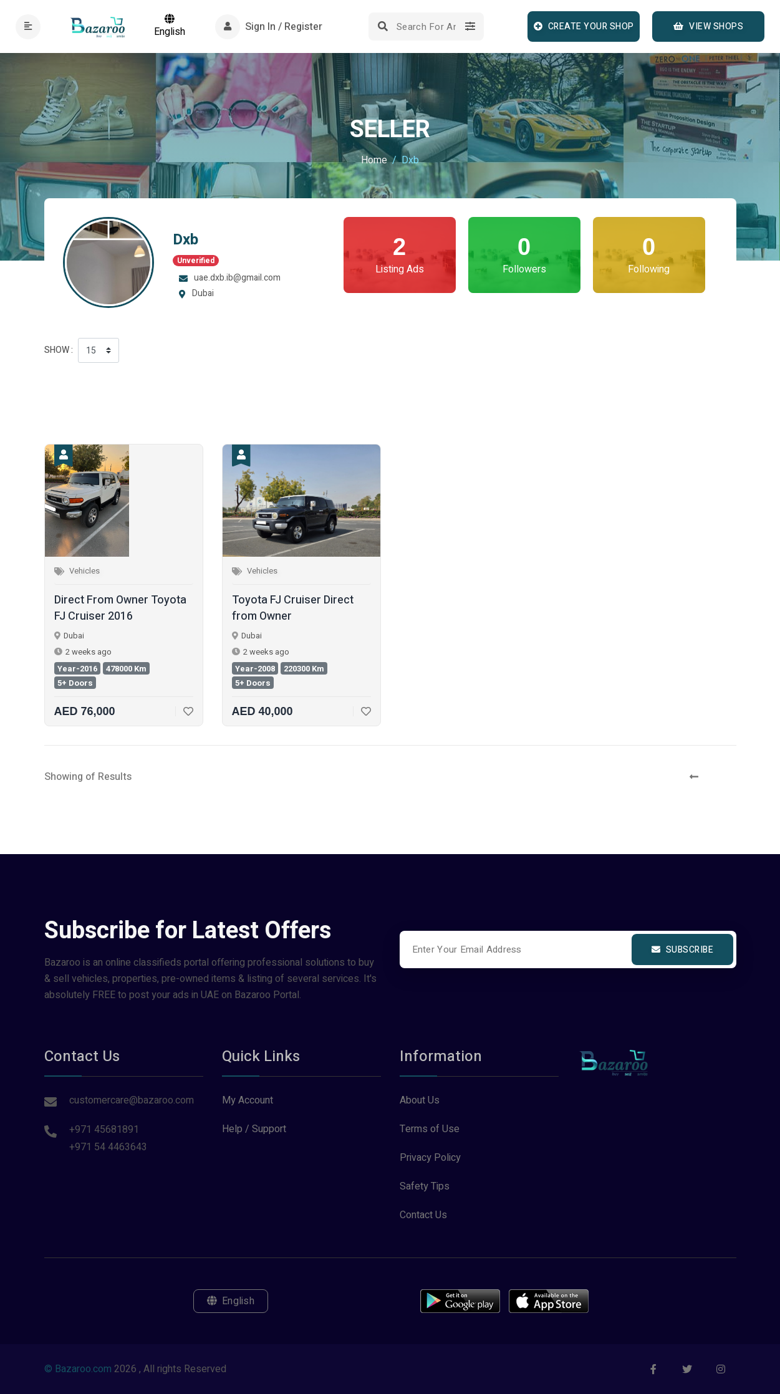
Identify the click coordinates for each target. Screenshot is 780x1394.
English (169, 26)
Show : (58, 350)
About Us (420, 1100)
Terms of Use (430, 1129)
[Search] (426, 26)
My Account (247, 1100)
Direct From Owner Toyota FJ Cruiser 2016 (120, 608)
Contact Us (423, 1215)
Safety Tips (425, 1186)
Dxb (185, 240)
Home (374, 160)
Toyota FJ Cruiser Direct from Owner (293, 608)
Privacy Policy (430, 1157)
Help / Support (254, 1129)
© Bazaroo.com (78, 1369)
